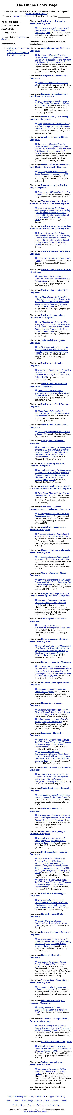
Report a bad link (38, 1096)
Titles (46, 1101)
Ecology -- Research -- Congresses (56, 662)
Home (8, 1101)
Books (15, 1105)
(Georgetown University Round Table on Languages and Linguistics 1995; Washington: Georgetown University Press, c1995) (53, 866)
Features (30, 1105)
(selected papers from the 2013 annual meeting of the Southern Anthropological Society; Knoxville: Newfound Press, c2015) (52, 214)
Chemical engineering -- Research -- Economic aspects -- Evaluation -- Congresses (50, 487)
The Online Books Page (36, 5)
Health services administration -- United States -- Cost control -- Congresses (50, 166)
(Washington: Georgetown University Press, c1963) (53, 883)
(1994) (52, 535)
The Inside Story (53, 1105)
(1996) (53, 626)
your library (21, 37)
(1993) (52, 126)
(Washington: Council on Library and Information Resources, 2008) (51, 903)
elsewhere (5, 39)
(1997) (51, 923)
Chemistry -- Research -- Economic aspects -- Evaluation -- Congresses (50, 508)
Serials (64, 1101)
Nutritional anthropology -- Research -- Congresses (47, 832)
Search (17, 1101)
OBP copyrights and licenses (36, 1112)
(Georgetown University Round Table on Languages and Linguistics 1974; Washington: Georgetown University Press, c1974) (53, 756)
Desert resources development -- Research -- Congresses (49, 640)
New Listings (27, 1101)
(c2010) (52, 712)
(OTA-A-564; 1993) (51, 173)
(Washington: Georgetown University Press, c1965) (53, 743)
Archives (40, 1105)
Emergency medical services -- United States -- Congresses (49, 95)
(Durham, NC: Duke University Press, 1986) (52, 301)
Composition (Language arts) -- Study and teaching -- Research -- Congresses (50, 594)
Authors (38, 1101)
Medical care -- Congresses (18, 53)
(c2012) (50, 602)
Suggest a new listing (56, 1096)
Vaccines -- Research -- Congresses (56, 1042)
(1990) (52, 30)
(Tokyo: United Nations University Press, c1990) (53, 942)
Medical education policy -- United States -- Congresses (47, 316)
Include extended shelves (36, 14)
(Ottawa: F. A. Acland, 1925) (53, 373)
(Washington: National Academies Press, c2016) (53, 60)
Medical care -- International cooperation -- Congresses (48, 385)
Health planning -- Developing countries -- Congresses (49, 118)
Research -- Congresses (16, 55)
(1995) (52, 796)
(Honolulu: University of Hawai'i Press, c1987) (51, 350)
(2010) (51, 720)
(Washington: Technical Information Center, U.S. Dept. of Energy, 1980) (53, 671)
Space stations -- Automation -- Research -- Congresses (49, 981)
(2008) (52, 103)
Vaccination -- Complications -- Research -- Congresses (49, 1020)
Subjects (54, 1101)
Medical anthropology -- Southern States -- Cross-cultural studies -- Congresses (50, 227)
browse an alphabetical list (25, 16)
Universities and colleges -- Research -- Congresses (47, 1001)
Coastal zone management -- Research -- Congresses (48, 528)
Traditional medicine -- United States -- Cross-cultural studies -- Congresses (49, 202)
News (22, 1105)
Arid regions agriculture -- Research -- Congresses (47, 464)
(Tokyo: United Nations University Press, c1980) (53, 452)
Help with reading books (18, 1096)
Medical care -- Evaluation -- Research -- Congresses (48, 22)
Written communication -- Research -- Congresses (47, 1063)
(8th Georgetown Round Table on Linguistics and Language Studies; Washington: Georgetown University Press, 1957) (52, 777)
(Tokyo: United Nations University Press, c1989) (50, 840)
